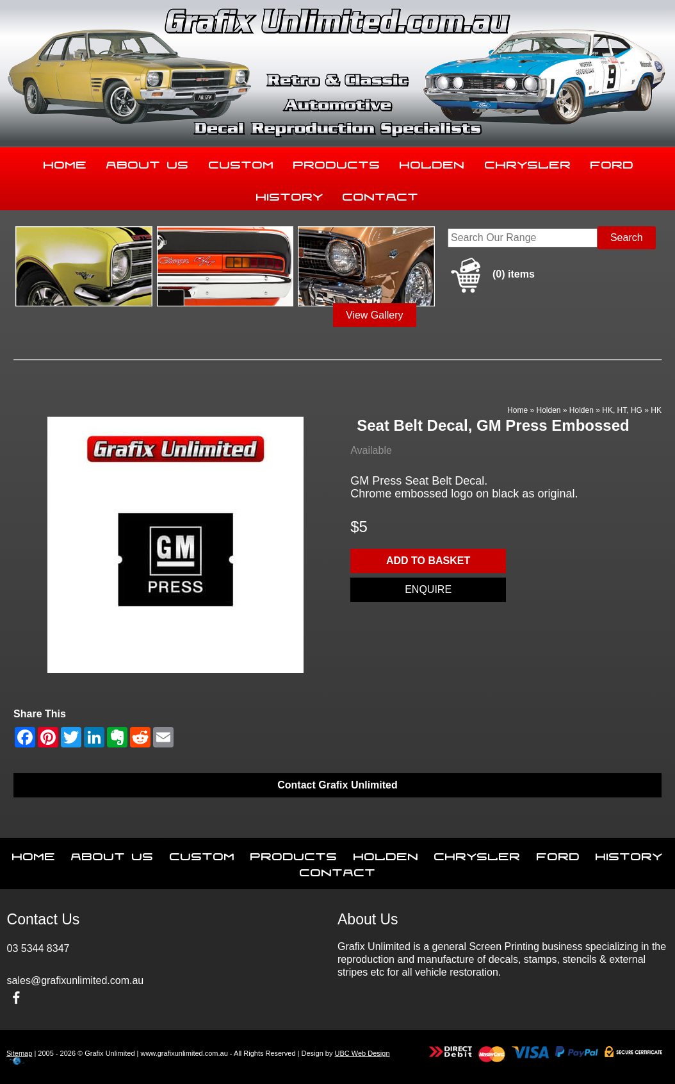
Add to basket (428, 560)
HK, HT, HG (622, 410)
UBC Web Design (362, 1053)
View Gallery (374, 315)
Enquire (428, 589)
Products (336, 162)
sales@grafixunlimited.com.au (75, 980)
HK (656, 410)
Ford (612, 162)
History (289, 194)
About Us (147, 162)
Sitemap (19, 1053)
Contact (381, 194)
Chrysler (528, 162)
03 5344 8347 (38, 948)
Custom (241, 162)
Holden (432, 162)
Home (65, 162)
